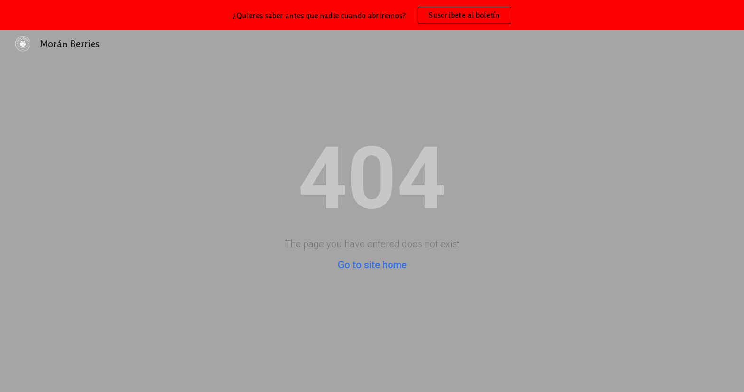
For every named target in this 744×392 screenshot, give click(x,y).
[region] (372, 15)
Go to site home (372, 265)
